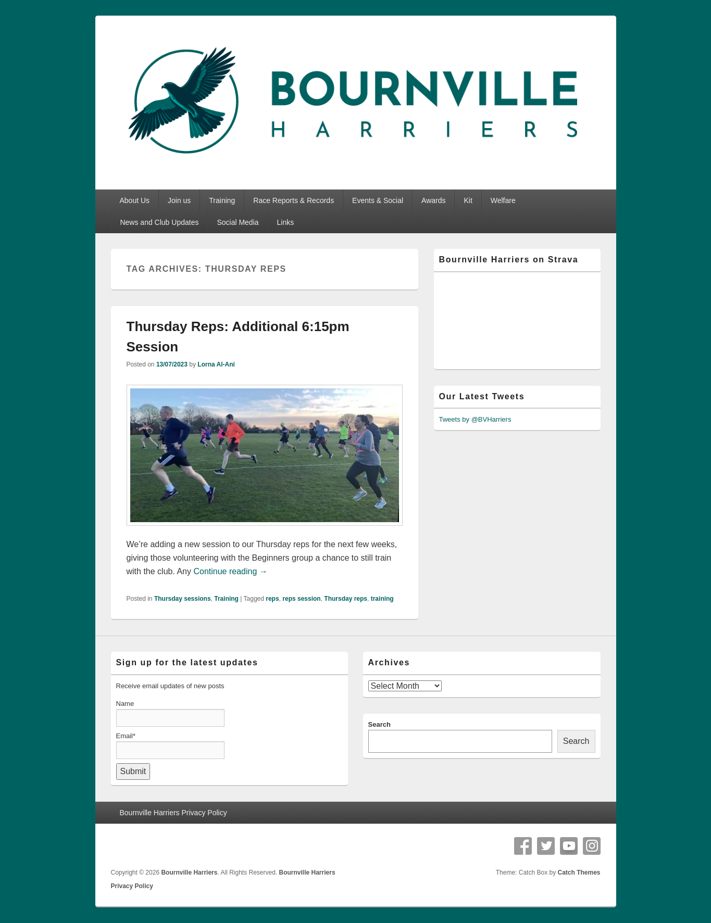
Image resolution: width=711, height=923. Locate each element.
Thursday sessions (182, 598)
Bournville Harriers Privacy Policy (173, 812)
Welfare (503, 200)
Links (285, 222)
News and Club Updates (159, 222)
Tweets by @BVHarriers (475, 419)
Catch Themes (578, 872)
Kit (468, 200)
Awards (433, 200)
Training (222, 200)
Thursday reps (345, 598)
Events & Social (377, 200)
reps (272, 598)
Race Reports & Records (293, 200)
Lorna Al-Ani (216, 364)
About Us (134, 200)
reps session (301, 598)
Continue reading (230, 571)
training (382, 598)
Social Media (237, 222)
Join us (179, 200)
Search (379, 724)
